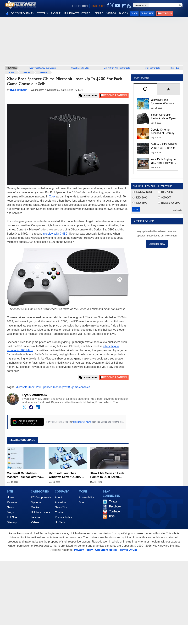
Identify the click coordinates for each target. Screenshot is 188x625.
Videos (35, 522)
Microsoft (21, 387)
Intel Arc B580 (142, 192)
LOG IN (76, 6)
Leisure (26, 72)
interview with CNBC (55, 233)
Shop (134, 13)
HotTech (60, 522)
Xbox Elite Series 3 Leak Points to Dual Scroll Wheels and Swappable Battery (107, 475)
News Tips (61, 507)
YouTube (114, 511)
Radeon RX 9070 (169, 202)
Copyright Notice (106, 549)
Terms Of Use (128, 549)
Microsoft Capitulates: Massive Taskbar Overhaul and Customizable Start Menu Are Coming (25, 475)
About (58, 497)
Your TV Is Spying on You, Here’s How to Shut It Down (163, 161)
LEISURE (98, 13)
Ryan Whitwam (34, 395)
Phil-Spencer (44, 387)
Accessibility (86, 497)
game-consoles (80, 387)
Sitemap (12, 522)
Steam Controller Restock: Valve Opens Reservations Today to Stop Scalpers (164, 116)
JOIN (85, 6)
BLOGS (123, 13)
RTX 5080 (165, 192)
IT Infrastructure (40, 512)
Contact (59, 512)
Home (10, 497)
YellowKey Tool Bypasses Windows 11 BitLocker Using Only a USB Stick (164, 101)
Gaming (43, 72)
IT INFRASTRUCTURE (77, 13)
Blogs (10, 512)
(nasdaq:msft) (61, 387)
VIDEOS (111, 13)
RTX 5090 (139, 197)
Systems (36, 502)
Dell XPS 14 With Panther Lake (117, 68)
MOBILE (55, 13)
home (11, 72)
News (10, 507)
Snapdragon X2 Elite (80, 68)
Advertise (60, 502)
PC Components (41, 497)
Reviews (12, 502)
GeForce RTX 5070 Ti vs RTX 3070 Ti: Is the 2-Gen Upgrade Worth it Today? (164, 146)
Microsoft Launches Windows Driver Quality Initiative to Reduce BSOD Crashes (67, 475)
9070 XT (164, 197)
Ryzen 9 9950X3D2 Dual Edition (42, 68)
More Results (177, 210)
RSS (112, 516)
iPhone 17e (174, 68)
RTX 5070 (139, 202)
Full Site (12, 517)
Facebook (115, 506)
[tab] (145, 89)
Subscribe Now (157, 243)
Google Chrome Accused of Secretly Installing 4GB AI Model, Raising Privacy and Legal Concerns (164, 131)
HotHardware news (82, 422)
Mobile (35, 507)
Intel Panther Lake (152, 68)
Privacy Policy (63, 517)
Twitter (113, 501)
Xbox (52, 196)
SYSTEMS (42, 13)
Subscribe (147, 13)
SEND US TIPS (98, 6)
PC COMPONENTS (22, 13)
